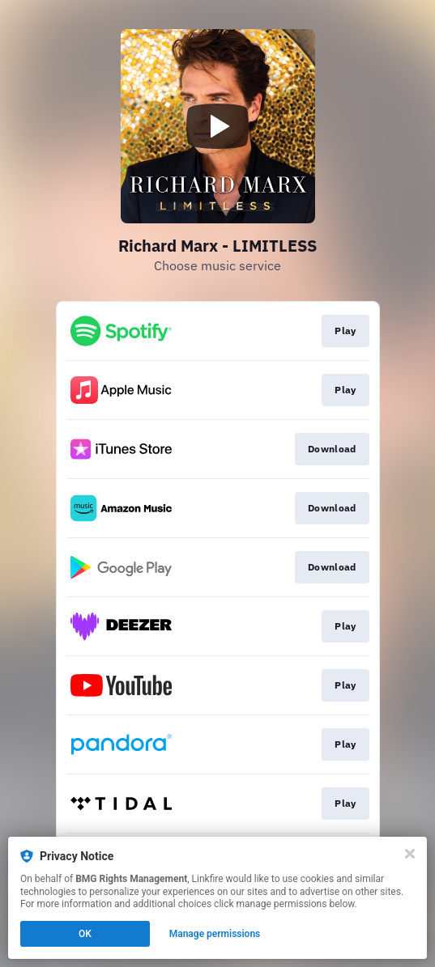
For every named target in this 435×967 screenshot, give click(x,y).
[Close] (410, 854)
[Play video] (218, 126)
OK (85, 933)
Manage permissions (215, 933)
